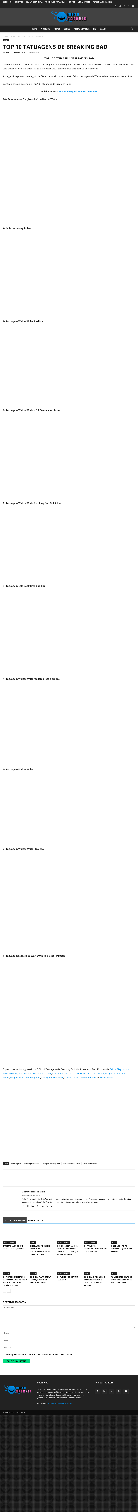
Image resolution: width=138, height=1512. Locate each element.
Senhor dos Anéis (89, 1077)
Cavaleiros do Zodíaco (64, 1073)
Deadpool (46, 1077)
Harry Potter (25, 1073)
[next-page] (9, 1291)
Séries (67, 29)
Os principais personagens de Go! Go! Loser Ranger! (95, 1249)
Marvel (47, 1073)
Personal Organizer (102, 2)
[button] (132, 29)
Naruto (81, 1073)
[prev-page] (4, 1291)
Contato (19, 2)
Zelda (113, 1069)
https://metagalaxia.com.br (31, 1195)
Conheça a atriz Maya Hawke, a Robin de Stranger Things (40, 1280)
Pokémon (38, 1073)
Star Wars (58, 1077)
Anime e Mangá (81, 29)
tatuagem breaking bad (51, 1164)
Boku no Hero (10, 1073)
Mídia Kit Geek (84, 2)
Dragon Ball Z (17, 1077)
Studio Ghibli (71, 1077)
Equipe (72, 2)
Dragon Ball (111, 1073)
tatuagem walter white (71, 1164)
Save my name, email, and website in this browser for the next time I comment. (39, 1354)
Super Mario (106, 1077)
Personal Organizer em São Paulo (78, 91)
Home (34, 29)
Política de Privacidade (56, 2)
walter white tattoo (90, 1164)
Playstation (123, 1069)
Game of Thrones (95, 1073)
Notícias (45, 29)
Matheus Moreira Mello (15, 52)
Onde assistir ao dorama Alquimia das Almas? (121, 1249)
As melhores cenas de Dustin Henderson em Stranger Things (121, 1280)
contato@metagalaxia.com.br (60, 1403)
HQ (94, 29)
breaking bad (16, 1164)
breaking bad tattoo (31, 1164)
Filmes (57, 29)
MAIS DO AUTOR (36, 1220)
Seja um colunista (34, 2)
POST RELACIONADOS (15, 1220)
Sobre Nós (7, 2)
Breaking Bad (33, 1077)
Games (103, 29)
